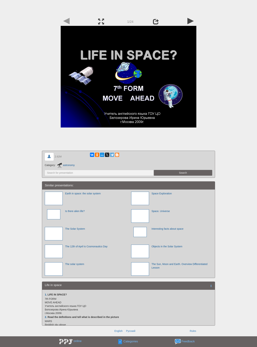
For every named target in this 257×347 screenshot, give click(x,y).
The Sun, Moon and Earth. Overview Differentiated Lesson (179, 266)
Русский (130, 331)
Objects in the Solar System (167, 246)
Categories (131, 341)
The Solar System (75, 228)
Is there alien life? (75, 211)
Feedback (188, 341)
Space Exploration (162, 193)
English (118, 331)
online (78, 341)
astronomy (66, 165)
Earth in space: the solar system (83, 193)
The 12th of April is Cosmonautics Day (86, 246)
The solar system (74, 264)
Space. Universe (161, 211)
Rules (193, 331)
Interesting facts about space (167, 228)
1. (46, 294)
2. (46, 317)
